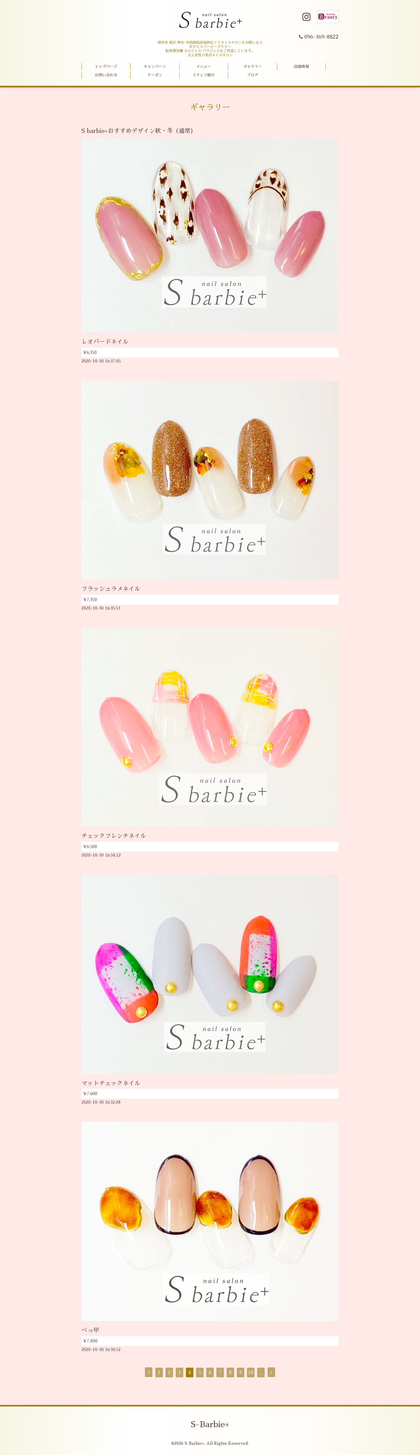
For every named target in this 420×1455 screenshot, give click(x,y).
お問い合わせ (106, 75)
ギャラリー (252, 66)
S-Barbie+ (210, 1424)
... (261, 1372)
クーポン (154, 75)
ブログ (252, 75)
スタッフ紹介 (203, 75)
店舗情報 (301, 66)
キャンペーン (155, 66)
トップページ (106, 66)
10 (250, 1372)
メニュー (203, 66)
